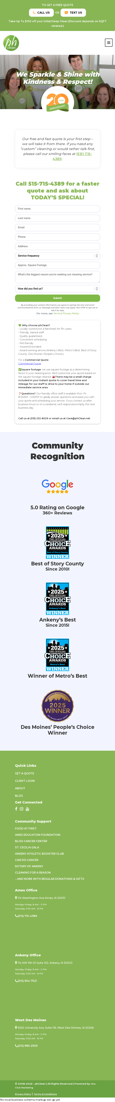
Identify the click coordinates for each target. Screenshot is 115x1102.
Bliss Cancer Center (31, 841)
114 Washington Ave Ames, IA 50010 (41, 898)
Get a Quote (24, 773)
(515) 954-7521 (27, 980)
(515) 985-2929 (28, 1045)
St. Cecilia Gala (27, 847)
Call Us (41, 13)
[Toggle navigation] (109, 44)
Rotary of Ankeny (29, 866)
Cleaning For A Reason (33, 872)
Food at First (26, 828)
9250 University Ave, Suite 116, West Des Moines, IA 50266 (56, 1027)
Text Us (73, 13)
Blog (19, 795)
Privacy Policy (23, 1094)
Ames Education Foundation (37, 834)
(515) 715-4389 (27, 916)
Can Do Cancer (26, 860)
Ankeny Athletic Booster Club (39, 853)
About (20, 788)
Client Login (25, 780)
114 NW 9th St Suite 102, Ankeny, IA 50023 (45, 962)
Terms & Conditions (45, 1094)
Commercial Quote (29, 363)
